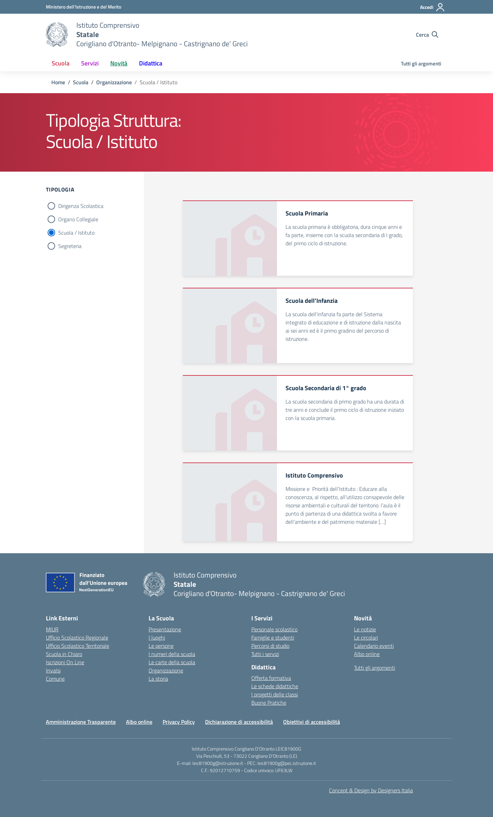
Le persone (161, 646)
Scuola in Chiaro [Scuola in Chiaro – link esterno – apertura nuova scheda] (64, 654)
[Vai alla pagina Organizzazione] (114, 82)
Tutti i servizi (265, 654)
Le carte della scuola (172, 662)
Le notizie (365, 629)
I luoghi (157, 637)
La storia (158, 678)
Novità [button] (118, 63)
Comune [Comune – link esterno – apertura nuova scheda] (55, 678)
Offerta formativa (271, 678)
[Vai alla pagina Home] (58, 82)
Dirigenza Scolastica (80, 206)
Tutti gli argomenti (421, 63)
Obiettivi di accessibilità (311, 722)
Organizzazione (166, 670)
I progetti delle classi (274, 694)
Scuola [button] (60, 63)
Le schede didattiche (274, 686)
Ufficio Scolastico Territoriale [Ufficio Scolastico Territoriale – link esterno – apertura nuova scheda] (77, 646)
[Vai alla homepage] (57, 34)
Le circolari (366, 637)
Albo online (367, 654)
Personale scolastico (274, 629)
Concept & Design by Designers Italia (371, 790)
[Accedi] (432, 7)
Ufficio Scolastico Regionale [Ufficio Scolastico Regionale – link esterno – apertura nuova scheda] (77, 637)
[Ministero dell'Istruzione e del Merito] (83, 6)
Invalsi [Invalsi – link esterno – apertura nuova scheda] (53, 670)
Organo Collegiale (78, 219)
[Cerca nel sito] (427, 34)
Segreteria (69, 246)
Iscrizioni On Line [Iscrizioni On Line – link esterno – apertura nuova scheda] (65, 662)
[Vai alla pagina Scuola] (80, 82)
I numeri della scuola (172, 654)
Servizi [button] (90, 63)
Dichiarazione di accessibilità (239, 722)
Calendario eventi (374, 646)
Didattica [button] (150, 63)
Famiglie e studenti (272, 637)
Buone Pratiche (268, 702)
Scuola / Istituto (76, 232)
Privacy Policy (179, 722)
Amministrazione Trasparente (81, 722)
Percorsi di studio (270, 646)
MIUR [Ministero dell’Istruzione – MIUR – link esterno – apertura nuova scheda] (52, 629)
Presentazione (165, 629)
